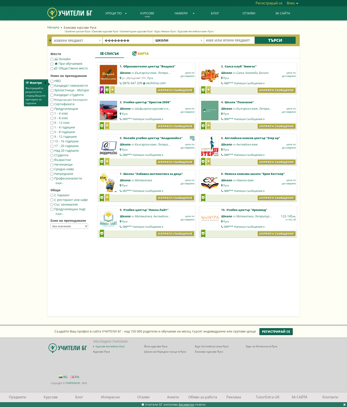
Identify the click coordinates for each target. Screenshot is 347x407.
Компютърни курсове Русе (136, 31)
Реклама (233, 397)
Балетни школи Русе (78, 31)
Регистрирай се (269, 3)
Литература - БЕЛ (169, 73)
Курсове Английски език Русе (195, 31)
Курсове (147, 15)
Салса (240, 73)
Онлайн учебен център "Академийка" (153, 138)
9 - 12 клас (60, 122)
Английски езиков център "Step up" (252, 138)
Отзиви (249, 13)
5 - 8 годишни (62, 132)
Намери (185, 13)
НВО (55, 81)
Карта (140, 53)
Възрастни (60, 160)
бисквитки (186, 404)
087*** (143, 191)
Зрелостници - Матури (69, 90)
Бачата (263, 73)
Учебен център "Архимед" (246, 210)
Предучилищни (64, 109)
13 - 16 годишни (64, 141)
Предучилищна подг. (68, 209)
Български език (145, 73)
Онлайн (60, 59)
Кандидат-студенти (67, 95)
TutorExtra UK (268, 397)
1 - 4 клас (59, 113)
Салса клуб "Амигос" (241, 66)
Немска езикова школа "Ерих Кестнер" (255, 174)
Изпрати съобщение (175, 90)
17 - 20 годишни (64, 146)
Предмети (17, 397)
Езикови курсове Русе (105, 31)
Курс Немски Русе (164, 31)
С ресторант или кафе (69, 200)
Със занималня (64, 204)
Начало (53, 27)
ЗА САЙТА (282, 13)
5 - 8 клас (59, 118)
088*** (244, 83)
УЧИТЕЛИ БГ (73, 383)
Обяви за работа (202, 397)
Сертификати (62, 104)
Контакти (330, 397)
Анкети (173, 397)
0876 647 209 (132, 83)
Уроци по (116, 13)
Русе (150, 78)
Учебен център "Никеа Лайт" (146, 210)
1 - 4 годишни (62, 127)
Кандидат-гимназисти (69, 85)
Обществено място (69, 68)
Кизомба (251, 73)
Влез (292, 3)
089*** (143, 119)
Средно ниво (62, 169)
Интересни (110, 397)
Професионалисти (66, 178)
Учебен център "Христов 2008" (147, 102)
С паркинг (60, 195)
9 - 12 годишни (63, 136)
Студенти (59, 155)
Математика (143, 180)
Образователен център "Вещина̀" (149, 66)
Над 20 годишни (64, 150)
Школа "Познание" (239, 102)
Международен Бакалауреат (69, 99)
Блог (215, 13)
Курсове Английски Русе (110, 346)
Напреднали (61, 174)
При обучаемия (66, 63)
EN (75, 377)
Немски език (245, 180)
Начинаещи (61, 164)
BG (63, 377)
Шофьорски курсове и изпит (154, 109)
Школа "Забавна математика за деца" (153, 174)
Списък (109, 53)
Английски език (247, 144)
